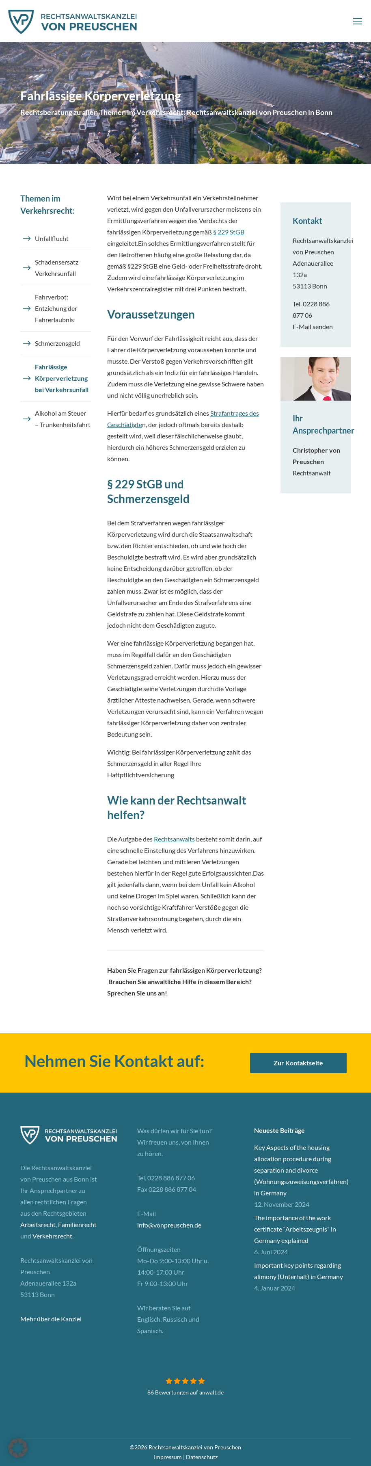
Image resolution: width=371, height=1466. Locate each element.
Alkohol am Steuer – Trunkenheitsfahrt (63, 418)
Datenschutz (202, 1456)
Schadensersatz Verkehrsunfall (56, 267)
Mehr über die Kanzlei (51, 1319)
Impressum (168, 1456)
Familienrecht (77, 1224)
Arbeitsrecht (38, 1224)
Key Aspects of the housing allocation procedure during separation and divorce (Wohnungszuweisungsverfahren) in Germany (301, 1170)
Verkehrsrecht (52, 1236)
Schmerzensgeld (57, 343)
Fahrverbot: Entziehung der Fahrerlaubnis (56, 308)
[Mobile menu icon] (357, 21)
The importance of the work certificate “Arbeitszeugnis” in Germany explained (295, 1229)
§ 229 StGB (228, 232)
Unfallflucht (52, 238)
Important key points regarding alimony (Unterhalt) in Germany (298, 1270)
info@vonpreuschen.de (169, 1225)
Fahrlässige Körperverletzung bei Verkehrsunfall (61, 378)
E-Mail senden (313, 326)
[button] (18, 1448)
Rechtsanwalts (174, 839)
